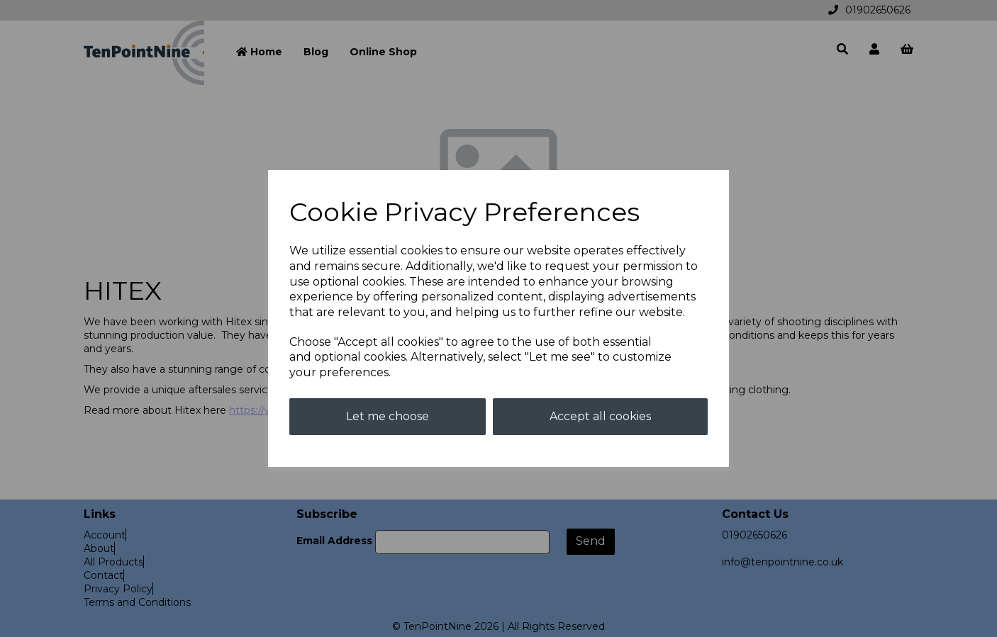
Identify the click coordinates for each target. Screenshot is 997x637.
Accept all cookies (600, 416)
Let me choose (387, 416)
